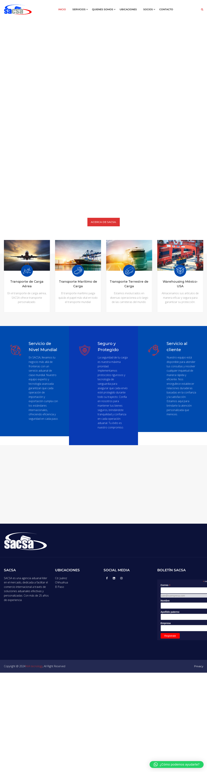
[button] (177, 764)
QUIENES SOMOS (102, 9)
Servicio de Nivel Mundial (43, 346)
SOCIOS (148, 9)
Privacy (198, 670)
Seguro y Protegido (108, 346)
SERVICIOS (79, 9)
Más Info (27, 305)
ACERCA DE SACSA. (103, 222)
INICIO (62, 9)
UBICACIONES (128, 9)
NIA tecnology (34, 670)
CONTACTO (166, 9)
